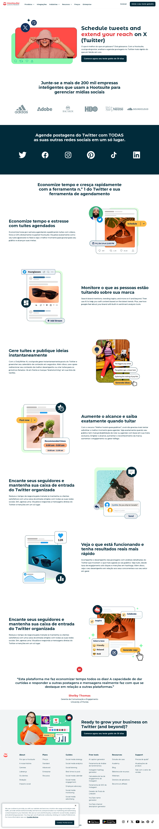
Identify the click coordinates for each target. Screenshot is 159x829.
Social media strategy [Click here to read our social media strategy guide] (74, 759)
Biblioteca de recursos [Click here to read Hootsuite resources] (120, 772)
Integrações (42, 4)
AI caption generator (97, 759)
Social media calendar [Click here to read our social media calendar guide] (74, 776)
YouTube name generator (95, 799)
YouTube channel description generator (97, 805)
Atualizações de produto (141, 764)
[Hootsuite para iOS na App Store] (94, 822)
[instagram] (122, 821)
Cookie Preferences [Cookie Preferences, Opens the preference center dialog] (65, 822)
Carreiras (22, 768)
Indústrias (54, 4)
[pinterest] (147, 821)
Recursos (67, 4)
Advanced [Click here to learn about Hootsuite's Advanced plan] (46, 768)
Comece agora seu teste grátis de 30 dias (104, 59)
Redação (22, 780)
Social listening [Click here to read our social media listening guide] (71, 768)
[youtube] (137, 821)
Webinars (115, 776)
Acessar (123, 4)
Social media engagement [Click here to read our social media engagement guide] (71, 781)
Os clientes (23, 776)
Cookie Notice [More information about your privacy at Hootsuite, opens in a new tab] (32, 817)
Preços (77, 4)
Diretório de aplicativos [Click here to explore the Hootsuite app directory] (121, 780)
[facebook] (127, 821)
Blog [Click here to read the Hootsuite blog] (114, 768)
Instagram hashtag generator (96, 771)
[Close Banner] (75, 805)
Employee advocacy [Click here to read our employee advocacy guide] (73, 786)
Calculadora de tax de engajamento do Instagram (97, 778)
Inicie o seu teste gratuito (143, 4)
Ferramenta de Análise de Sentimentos (97, 764)
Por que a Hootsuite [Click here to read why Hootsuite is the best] (27, 759)
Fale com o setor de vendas (143, 771)
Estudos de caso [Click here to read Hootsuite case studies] (118, 759)
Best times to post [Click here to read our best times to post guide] (73, 772)
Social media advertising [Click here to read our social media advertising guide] (70, 798)
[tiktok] (152, 821)
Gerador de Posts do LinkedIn (97, 792)
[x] (131, 821)
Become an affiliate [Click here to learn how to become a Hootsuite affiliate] (119, 784)
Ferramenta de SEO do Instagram (98, 786)
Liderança (23, 772)
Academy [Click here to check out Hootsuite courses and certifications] (115, 763)
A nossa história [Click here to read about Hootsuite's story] (25, 763)
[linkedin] (142, 821)
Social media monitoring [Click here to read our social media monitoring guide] (70, 791)
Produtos (29, 4)
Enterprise (87, 4)
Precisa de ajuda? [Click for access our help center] (142, 759)
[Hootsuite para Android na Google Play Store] (109, 822)
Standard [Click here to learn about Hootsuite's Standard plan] (46, 763)
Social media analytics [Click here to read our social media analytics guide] (74, 763)
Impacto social (25, 784)
